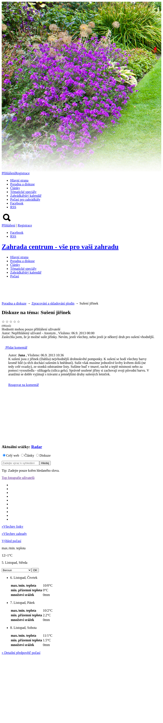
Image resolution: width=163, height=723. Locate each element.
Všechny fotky (12, 526)
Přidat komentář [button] (14, 347)
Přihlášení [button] (8, 173)
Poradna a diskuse (22, 184)
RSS (13, 207)
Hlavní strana (19, 180)
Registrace (22, 173)
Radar (36, 447)
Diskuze (45, 455)
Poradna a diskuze (14, 303)
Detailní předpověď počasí (21, 652)
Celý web (12, 455)
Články (15, 188)
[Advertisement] (79, 291)
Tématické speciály (23, 192)
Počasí (14, 276)
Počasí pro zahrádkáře (25, 199)
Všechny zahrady (14, 534)
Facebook (16, 203)
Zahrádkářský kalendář (25, 195)
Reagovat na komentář (23, 385)
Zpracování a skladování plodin (52, 303)
